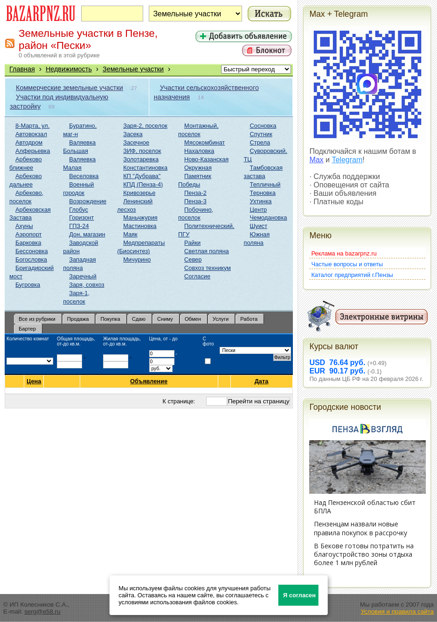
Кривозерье (139, 192)
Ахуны (24, 225)
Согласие (197, 276)
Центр (258, 209)
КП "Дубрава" (141, 176)
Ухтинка (261, 201)
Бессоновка (31, 251)
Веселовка (83, 176)
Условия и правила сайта (397, 611)
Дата (262, 381)
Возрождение (87, 201)
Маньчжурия (140, 217)
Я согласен (299, 595)
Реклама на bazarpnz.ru (343, 253)
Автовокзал (31, 134)
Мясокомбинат (204, 142)
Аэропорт (28, 234)
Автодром (28, 142)
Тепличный (265, 184)
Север (192, 259)
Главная (22, 69)
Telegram (347, 160)
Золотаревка (141, 159)
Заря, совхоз (86, 284)
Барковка (28, 242)
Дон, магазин (87, 234)
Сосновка (263, 125)
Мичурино (137, 259)
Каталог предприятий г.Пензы (352, 274)
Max (316, 160)
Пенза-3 (195, 201)
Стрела (260, 142)
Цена (34, 381)
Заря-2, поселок (145, 125)
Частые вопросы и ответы (347, 264)
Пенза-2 (195, 192)
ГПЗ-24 (79, 225)
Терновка (263, 192)
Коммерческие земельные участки (69, 87)
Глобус (78, 209)
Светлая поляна (206, 251)
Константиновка (145, 167)
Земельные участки (133, 69)
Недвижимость (69, 69)
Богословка (31, 259)
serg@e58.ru (42, 611)
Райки (192, 242)
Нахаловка (199, 150)
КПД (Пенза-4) (143, 184)
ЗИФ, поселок (142, 150)
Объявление (149, 381)
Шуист (259, 225)
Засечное (136, 142)
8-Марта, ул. (32, 125)
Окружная (198, 167)
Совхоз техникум (207, 267)
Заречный (83, 276)
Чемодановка (268, 217)
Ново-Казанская (206, 159)
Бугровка (27, 284)
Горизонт (81, 217)
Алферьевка (32, 150)
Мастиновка (139, 225)
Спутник (261, 134)
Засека (132, 134)
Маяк (130, 234)
